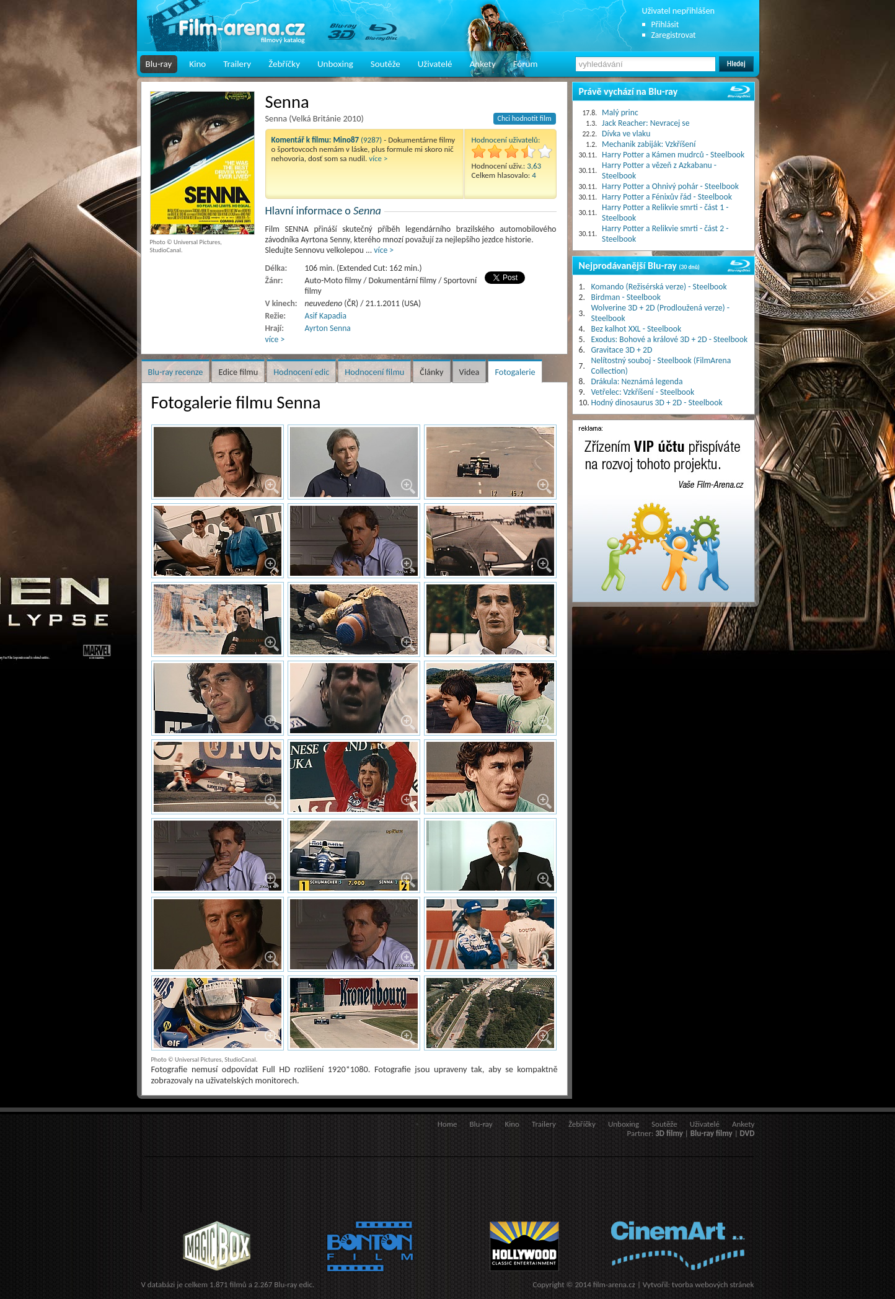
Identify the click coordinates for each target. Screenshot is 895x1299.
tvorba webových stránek (713, 1284)
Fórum (525, 63)
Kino (197, 63)
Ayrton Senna (328, 328)
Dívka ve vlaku (626, 133)
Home (447, 1124)
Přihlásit (665, 24)
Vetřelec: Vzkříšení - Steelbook (643, 392)
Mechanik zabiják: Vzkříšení (648, 144)
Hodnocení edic (301, 371)
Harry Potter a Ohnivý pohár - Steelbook (670, 186)
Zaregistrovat (673, 35)
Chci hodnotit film (525, 118)
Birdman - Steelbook (626, 297)
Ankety (483, 63)
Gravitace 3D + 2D (622, 350)
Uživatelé (435, 63)
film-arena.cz (614, 1284)
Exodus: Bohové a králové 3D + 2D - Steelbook (669, 339)
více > (378, 158)
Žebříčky (284, 63)
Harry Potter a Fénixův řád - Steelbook (667, 197)
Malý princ (620, 112)
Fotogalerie (515, 371)
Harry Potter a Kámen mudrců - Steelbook (673, 154)
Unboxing (335, 63)
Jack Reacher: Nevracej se (645, 123)
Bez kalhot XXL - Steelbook (636, 329)
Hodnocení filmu (374, 371)
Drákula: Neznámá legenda (637, 381)
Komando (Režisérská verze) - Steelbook (659, 286)
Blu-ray (159, 63)
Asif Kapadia (326, 315)
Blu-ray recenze (175, 371)
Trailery (237, 63)
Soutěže (385, 63)
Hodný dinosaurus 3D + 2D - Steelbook (657, 402)
